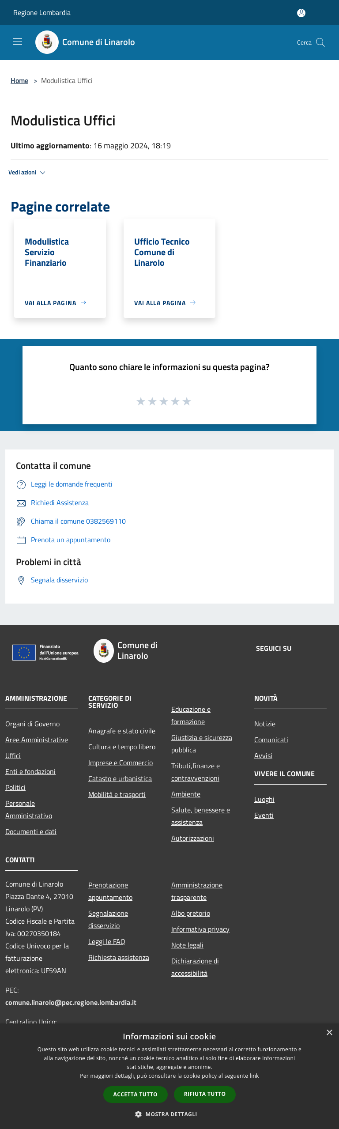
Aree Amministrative (36, 739)
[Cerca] (320, 42)
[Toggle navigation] (17, 41)
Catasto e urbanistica (120, 778)
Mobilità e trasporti (117, 794)
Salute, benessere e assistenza (200, 815)
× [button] (329, 1033)
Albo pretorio (190, 913)
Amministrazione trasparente (196, 891)
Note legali (187, 945)
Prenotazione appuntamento (110, 891)
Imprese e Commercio (120, 762)
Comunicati (271, 739)
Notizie (264, 723)
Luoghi (264, 799)
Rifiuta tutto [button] (205, 1094)
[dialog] (169, 1076)
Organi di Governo (32, 723)
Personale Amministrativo (28, 809)
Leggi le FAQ (106, 941)
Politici (15, 787)
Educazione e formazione (191, 715)
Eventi (264, 815)
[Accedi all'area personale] (301, 13)
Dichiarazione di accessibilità (195, 966)
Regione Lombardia (42, 12)
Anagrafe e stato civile (121, 730)
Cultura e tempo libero (121, 746)
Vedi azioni (28, 172)
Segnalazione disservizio (108, 919)
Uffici (13, 755)
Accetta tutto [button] (135, 1094)
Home (19, 80)
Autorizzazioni (192, 838)
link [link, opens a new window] (254, 1076)
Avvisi (263, 755)
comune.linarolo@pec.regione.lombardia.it (70, 1002)
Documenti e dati (30, 831)
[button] (169, 1114)
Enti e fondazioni (30, 771)
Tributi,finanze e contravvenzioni (195, 771)
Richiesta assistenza (118, 957)
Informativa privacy (200, 929)
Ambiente (185, 794)
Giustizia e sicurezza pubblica (201, 743)
